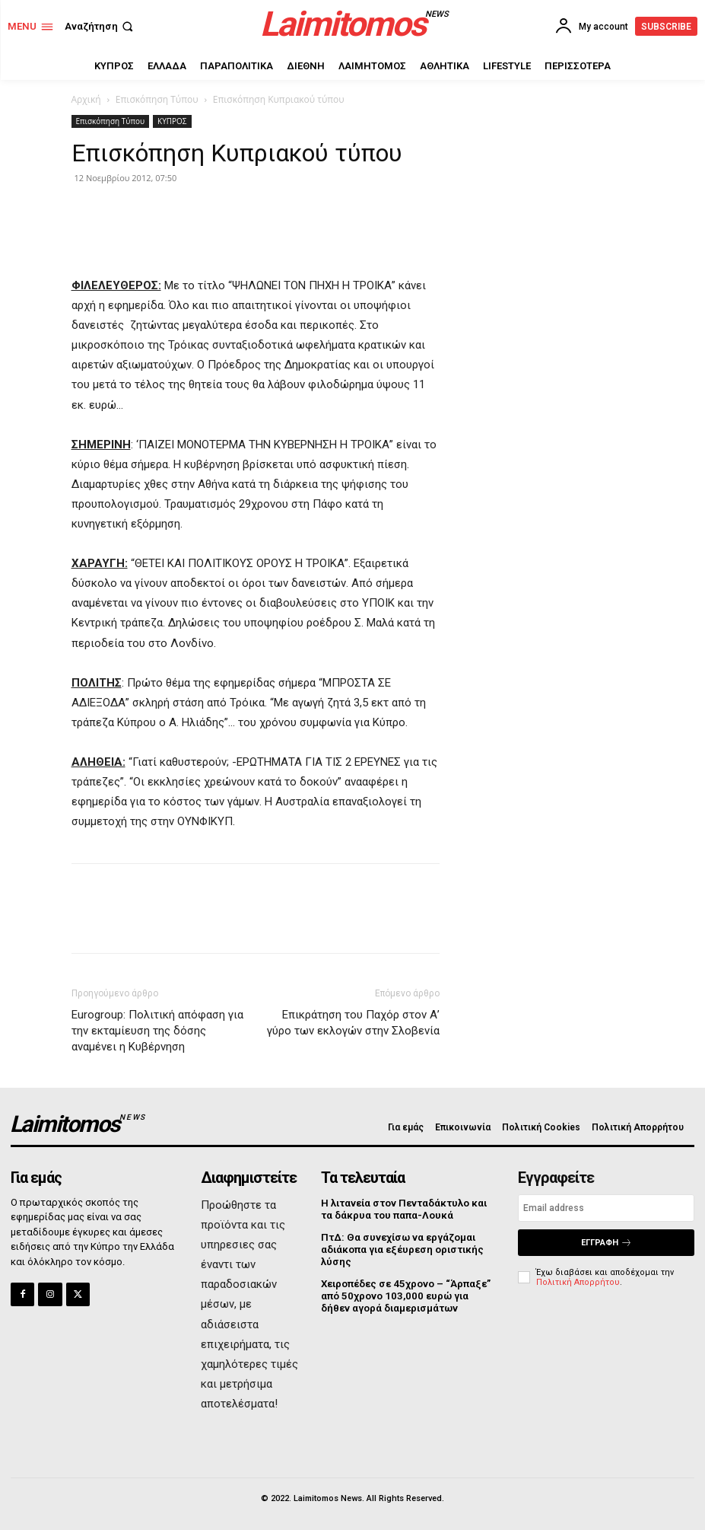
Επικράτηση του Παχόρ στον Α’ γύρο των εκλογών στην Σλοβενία (353, 1023)
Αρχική (86, 99)
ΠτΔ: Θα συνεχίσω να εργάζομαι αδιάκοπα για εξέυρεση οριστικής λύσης (401, 1248)
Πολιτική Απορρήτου (578, 1282)
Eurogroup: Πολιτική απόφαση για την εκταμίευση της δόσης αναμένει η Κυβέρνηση (157, 1030)
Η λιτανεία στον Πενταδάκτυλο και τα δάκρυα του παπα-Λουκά (408, 1209)
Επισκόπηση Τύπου (157, 99)
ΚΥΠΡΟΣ (171, 121)
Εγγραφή (606, 1242)
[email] (606, 1208)
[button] (100, 26)
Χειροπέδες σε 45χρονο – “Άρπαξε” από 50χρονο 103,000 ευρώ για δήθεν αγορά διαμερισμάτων (406, 1294)
